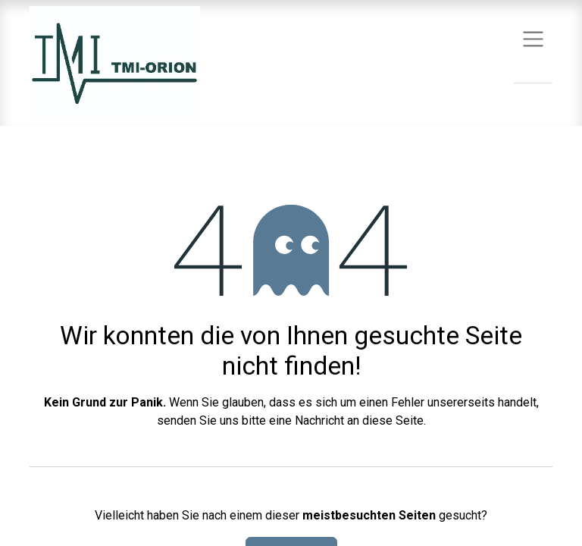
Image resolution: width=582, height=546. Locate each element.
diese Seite (393, 420)
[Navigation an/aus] (533, 38)
